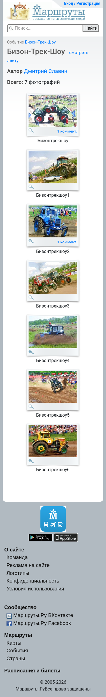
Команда (17, 557)
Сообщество (20, 607)
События (17, 650)
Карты (14, 643)
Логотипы (18, 573)
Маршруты (18, 635)
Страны (16, 658)
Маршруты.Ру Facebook (42, 623)
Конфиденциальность (33, 581)
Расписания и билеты (32, 671)
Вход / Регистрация (82, 3)
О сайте (14, 550)
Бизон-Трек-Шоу (40, 42)
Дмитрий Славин (45, 71)
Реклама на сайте (28, 565)
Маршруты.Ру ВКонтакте (43, 615)
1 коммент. (67, 131)
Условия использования (35, 589)
